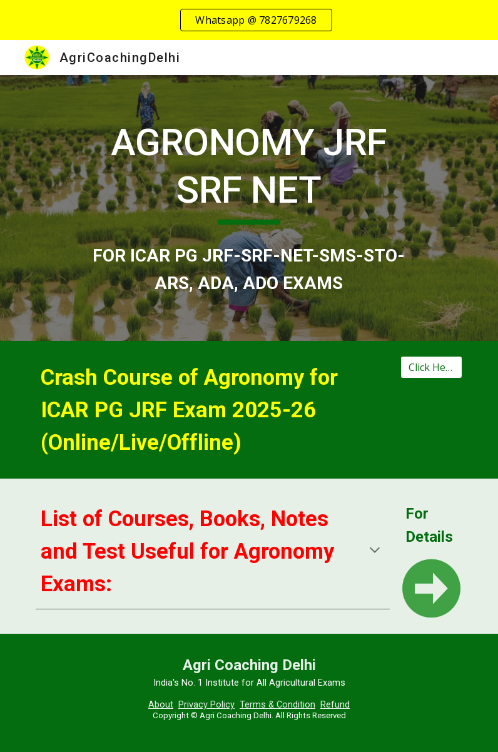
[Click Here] (431, 367)
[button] (375, 551)
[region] (249, 20)
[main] (249, 171)
